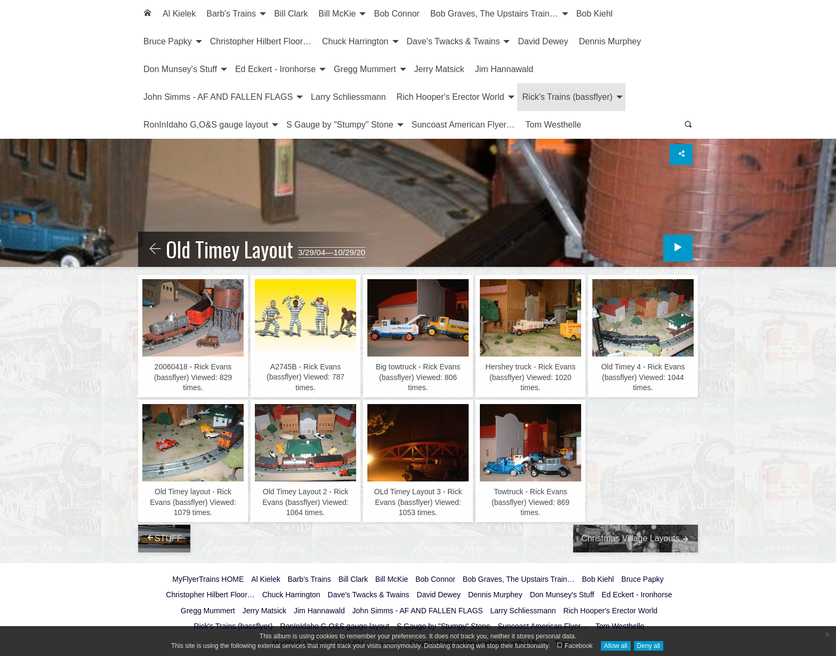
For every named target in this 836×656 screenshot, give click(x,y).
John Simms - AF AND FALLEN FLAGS (218, 96)
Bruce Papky (167, 41)
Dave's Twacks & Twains (453, 41)
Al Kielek (179, 13)
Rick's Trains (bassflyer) (567, 96)
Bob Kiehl (594, 13)
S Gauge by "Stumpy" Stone (339, 124)
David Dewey (543, 41)
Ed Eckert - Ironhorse (275, 69)
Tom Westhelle (554, 124)
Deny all (648, 646)
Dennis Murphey (610, 41)
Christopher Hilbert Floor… (260, 41)
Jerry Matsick (439, 69)
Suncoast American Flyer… (463, 124)
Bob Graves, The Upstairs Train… (494, 13)
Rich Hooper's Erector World (450, 96)
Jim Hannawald (504, 69)
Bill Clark (291, 13)
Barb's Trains (231, 13)
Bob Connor (396, 13)
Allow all (616, 646)
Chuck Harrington (355, 41)
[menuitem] (147, 14)
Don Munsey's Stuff (180, 69)
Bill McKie (337, 13)
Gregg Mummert (365, 69)
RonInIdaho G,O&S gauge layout (205, 124)
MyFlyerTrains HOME (208, 579)
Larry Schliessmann (348, 96)
